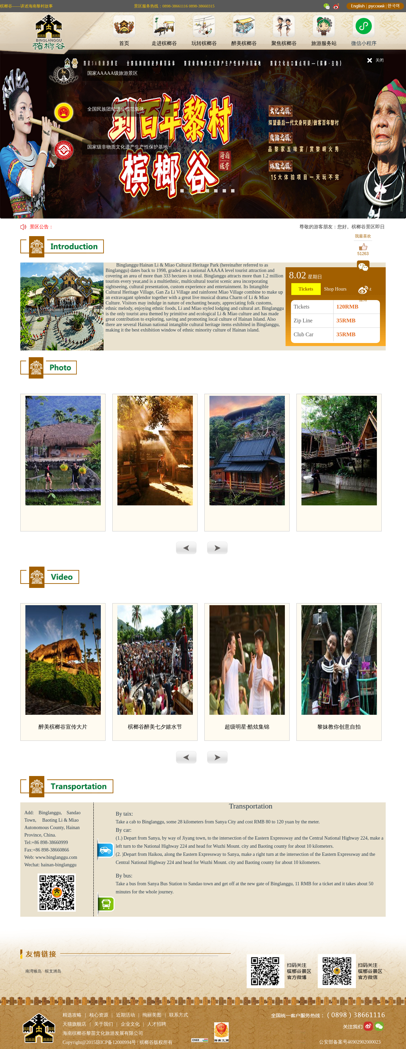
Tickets (305, 289)
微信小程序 (364, 43)
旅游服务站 (324, 43)
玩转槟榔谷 (204, 43)
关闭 (380, 60)
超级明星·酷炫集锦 (247, 727)
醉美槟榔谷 (244, 43)
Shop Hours (335, 289)
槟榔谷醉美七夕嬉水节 (155, 727)
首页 (124, 43)
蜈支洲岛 (53, 971)
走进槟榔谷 (164, 43)
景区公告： (41, 226)
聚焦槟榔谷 (284, 43)
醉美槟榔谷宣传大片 (63, 727)
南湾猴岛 (33, 971)
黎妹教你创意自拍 (339, 727)
